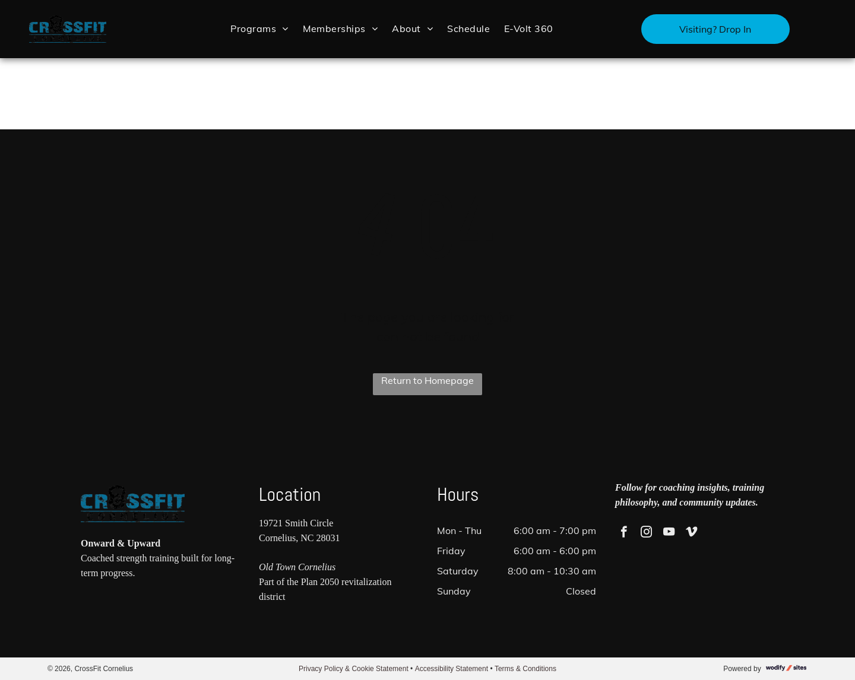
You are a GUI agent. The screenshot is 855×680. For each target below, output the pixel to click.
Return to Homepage (427, 380)
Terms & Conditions (525, 669)
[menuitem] (259, 28)
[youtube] (668, 533)
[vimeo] (691, 533)
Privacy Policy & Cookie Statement (353, 669)
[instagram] (646, 533)
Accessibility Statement (451, 669)
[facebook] (623, 533)
